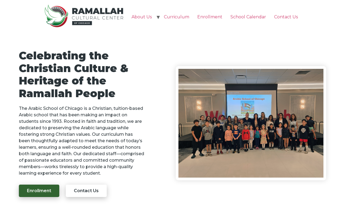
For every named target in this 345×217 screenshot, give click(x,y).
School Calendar (248, 16)
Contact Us (286, 16)
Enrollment (209, 16)
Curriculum (176, 16)
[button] (39, 191)
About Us (142, 16)
